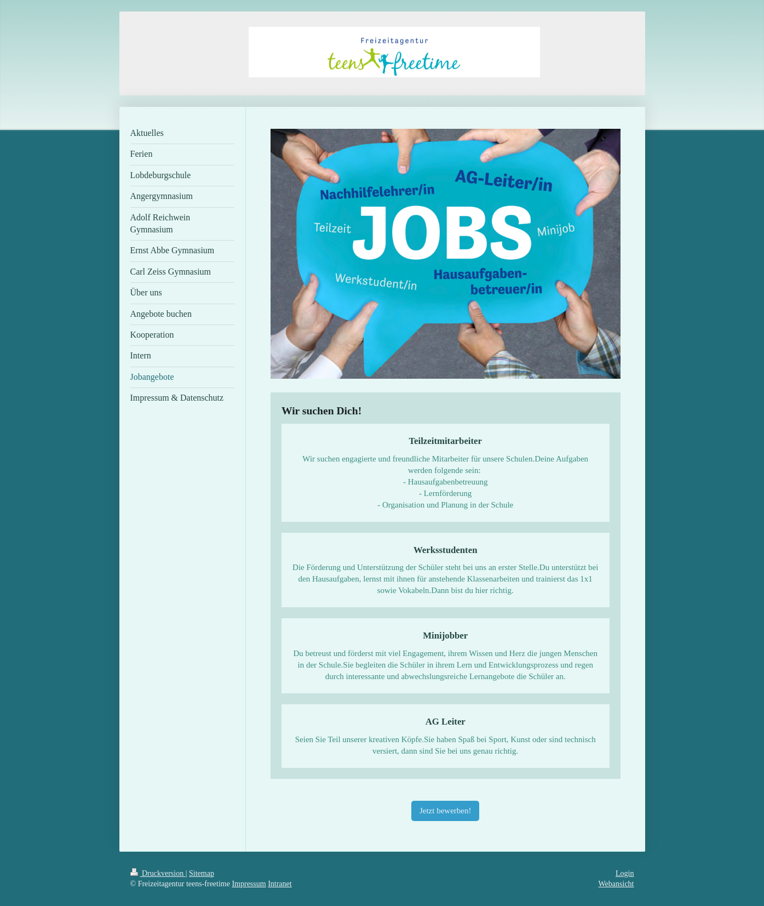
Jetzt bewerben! (446, 810)
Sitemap (201, 873)
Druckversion (158, 873)
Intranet (280, 884)
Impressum (249, 884)
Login (625, 873)
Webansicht (616, 884)
